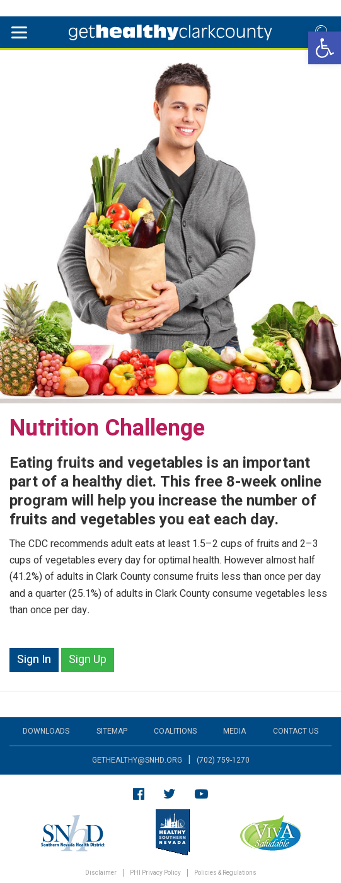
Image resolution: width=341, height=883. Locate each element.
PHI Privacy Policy (155, 873)
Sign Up (88, 659)
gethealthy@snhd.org (137, 760)
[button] (324, 48)
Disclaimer (101, 873)
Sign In (34, 659)
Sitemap (111, 731)
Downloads (46, 731)
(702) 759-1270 (223, 760)
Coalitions (175, 731)
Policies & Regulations (225, 873)
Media (234, 731)
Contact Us (295, 731)
